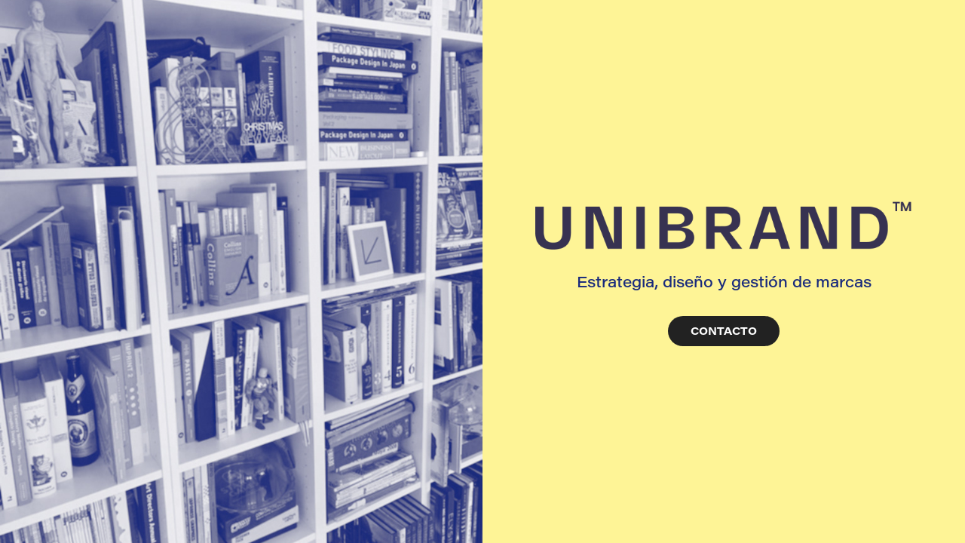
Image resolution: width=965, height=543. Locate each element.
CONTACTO (724, 331)
